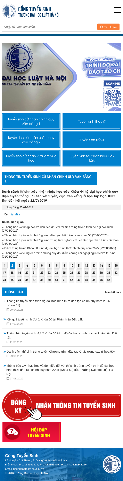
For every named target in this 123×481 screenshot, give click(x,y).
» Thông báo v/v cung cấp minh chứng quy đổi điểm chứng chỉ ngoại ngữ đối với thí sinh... (60, 253)
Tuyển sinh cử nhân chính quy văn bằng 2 (31, 139)
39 (49, 280)
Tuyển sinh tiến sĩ (91, 139)
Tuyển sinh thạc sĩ (91, 121)
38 (41, 280)
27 (78, 272)
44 (86, 280)
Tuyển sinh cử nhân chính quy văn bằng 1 (31, 121)
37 (34, 280)
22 (41, 272)
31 (108, 272)
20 (26, 272)
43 (78, 280)
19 (19, 272)
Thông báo (14, 292)
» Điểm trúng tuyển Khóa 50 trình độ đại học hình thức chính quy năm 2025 (50, 248)
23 (49, 272)
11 (79, 265)
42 (71, 280)
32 (116, 272)
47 (108, 280)
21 (34, 272)
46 (101, 280)
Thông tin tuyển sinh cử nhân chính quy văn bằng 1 (48, 178)
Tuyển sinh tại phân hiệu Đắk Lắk (91, 158)
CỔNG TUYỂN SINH (34, 8)
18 (12, 272)
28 (86, 272)
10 (71, 265)
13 (94, 265)
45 (93, 280)
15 (109, 265)
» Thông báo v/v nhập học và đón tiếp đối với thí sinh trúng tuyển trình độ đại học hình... (58, 227)
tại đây (15, 214)
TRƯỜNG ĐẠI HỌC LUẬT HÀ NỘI (38, 14)
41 (64, 280)
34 (12, 280)
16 (116, 265)
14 (101, 265)
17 (4, 272)
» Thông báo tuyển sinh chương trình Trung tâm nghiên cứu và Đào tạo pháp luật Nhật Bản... (61, 240)
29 (93, 272)
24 (56, 272)
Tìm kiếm (108, 27)
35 (19, 280)
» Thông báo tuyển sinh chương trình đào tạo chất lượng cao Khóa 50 (46, 235)
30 (101, 272)
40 (56, 280)
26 (71, 272)
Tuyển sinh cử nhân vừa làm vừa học (31, 158)
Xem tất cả (113, 292)
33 (4, 280)
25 (64, 272)
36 (26, 280)
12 (86, 265)
